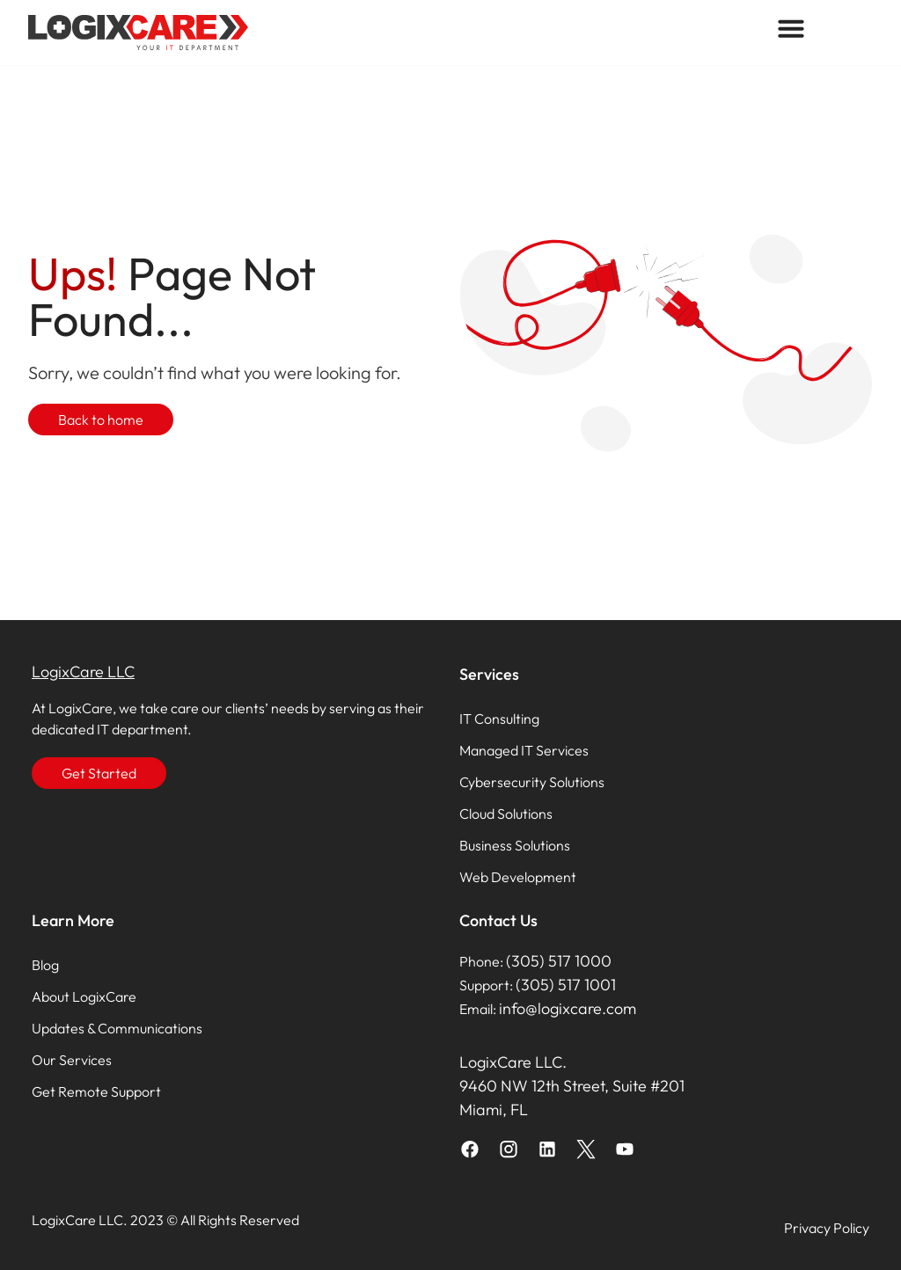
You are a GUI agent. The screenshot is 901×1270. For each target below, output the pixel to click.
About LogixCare (84, 996)
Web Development (517, 877)
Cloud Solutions (506, 813)
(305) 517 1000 (559, 961)
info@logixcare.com (567, 1008)
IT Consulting (499, 718)
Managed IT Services (524, 750)
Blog (45, 965)
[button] (791, 28)
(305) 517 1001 (566, 984)
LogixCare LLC (83, 671)
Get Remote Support (96, 1091)
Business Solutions (514, 845)
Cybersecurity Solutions (531, 782)
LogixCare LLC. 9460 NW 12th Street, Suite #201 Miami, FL (572, 1086)
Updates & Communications (117, 1028)
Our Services (72, 1060)
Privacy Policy (826, 1228)
